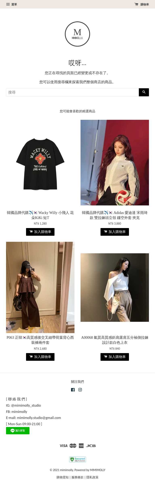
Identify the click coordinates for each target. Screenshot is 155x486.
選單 (11, 4)
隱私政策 (92, 477)
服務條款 (77, 477)
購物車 (141, 4)
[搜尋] (72, 92)
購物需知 (63, 477)
